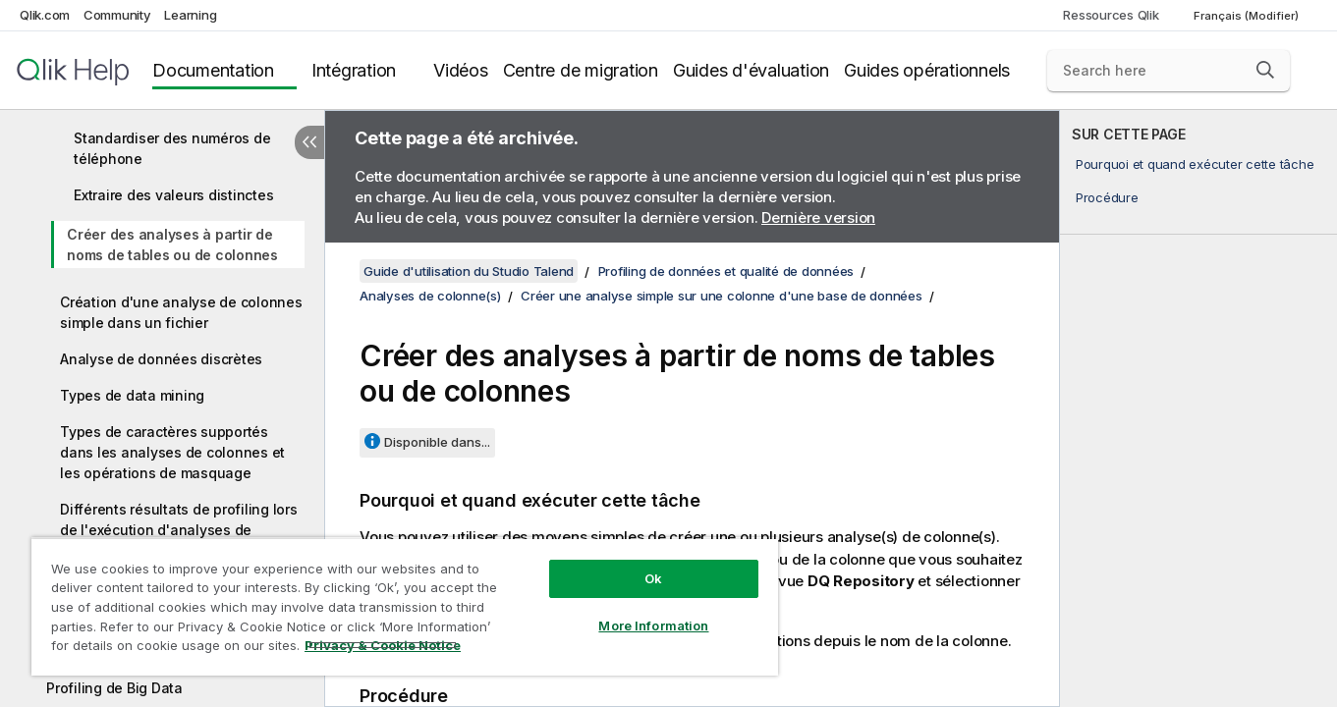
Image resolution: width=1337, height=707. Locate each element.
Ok (653, 578)
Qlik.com (45, 15)
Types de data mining (132, 395)
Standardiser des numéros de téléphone (172, 148)
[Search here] (1168, 70)
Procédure (1107, 197)
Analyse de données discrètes (161, 359)
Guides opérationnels (927, 70)
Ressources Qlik (1110, 15)
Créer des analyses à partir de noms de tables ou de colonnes (172, 244)
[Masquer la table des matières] (309, 142)
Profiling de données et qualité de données (726, 271)
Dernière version (818, 217)
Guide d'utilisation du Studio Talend (468, 271)
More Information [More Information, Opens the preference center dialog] (653, 625)
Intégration (353, 70)
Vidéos (460, 70)
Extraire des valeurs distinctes (173, 195)
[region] (404, 606)
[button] (1265, 70)
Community (117, 15)
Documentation (213, 70)
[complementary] (1198, 408)
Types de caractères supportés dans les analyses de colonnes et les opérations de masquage (172, 452)
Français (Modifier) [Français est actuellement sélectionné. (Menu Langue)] (1248, 16)
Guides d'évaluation (751, 70)
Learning (190, 15)
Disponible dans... (437, 442)
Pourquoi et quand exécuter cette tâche (1195, 164)
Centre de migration (580, 70)
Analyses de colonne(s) (430, 295)
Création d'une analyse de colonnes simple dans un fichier (181, 312)
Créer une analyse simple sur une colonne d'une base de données (721, 295)
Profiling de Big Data (114, 688)
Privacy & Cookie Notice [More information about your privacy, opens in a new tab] (383, 645)
